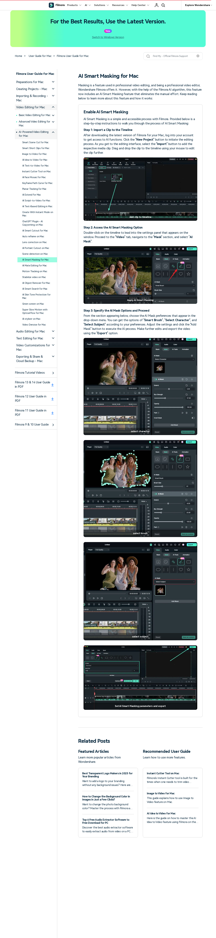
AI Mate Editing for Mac (34, 265)
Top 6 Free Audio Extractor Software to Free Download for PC (105, 821)
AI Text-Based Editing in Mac (37, 206)
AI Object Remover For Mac (36, 283)
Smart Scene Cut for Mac (35, 142)
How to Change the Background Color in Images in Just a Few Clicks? (106, 798)
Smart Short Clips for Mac (35, 148)
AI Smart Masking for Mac (35, 259)
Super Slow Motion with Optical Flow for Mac (34, 311)
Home (18, 56)
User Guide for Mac (40, 56)
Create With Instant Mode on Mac (37, 214)
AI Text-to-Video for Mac (35, 165)
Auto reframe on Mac (33, 236)
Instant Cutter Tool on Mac (36, 171)
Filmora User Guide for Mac (73, 56)
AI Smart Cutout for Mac (35, 230)
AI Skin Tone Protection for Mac (36, 296)
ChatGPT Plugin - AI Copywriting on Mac (32, 223)
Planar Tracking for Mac (34, 189)
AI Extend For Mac (31, 194)
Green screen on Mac (33, 304)
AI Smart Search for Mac (34, 289)
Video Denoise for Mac (34, 324)
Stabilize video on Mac (34, 277)
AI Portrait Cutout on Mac (35, 248)
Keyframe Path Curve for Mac (37, 183)
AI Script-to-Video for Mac (36, 200)
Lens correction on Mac (34, 242)
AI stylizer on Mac (31, 319)
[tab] (36, 82)
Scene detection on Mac (35, 254)
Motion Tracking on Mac (34, 271)
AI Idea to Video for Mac (34, 160)
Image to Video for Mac (34, 154)
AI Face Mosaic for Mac (34, 177)
